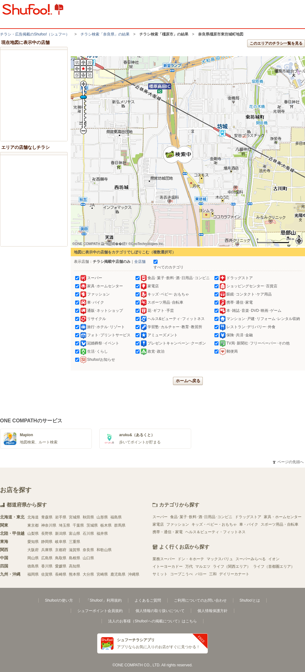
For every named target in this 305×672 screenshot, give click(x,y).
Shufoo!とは (250, 600)
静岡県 (47, 541)
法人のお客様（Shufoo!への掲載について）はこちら (152, 621)
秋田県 (88, 517)
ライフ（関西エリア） (232, 566)
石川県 (88, 533)
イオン (274, 559)
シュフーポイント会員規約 (100, 611)
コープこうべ (181, 574)
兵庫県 (47, 550)
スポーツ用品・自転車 (279, 524)
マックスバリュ (220, 559)
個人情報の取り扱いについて (160, 611)
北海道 (33, 517)
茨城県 (92, 525)
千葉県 (78, 525)
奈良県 (88, 550)
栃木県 (106, 525)
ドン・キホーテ (191, 559)
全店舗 (140, 261)
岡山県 (33, 558)
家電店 (158, 524)
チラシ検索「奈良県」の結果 (105, 34)
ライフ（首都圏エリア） (274, 566)
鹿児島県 (117, 574)
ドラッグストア (248, 517)
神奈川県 (48, 525)
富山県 (74, 533)
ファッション (177, 524)
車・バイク (248, 524)
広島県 (47, 558)
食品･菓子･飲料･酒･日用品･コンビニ (201, 517)
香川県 (47, 566)
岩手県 (60, 517)
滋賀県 (74, 550)
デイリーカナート (234, 574)
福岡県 (33, 574)
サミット (160, 574)
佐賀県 (47, 574)
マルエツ (202, 566)
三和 (213, 574)
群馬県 (119, 525)
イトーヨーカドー (167, 566)
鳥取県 (60, 558)
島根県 (74, 558)
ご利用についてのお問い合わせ (200, 600)
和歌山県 (104, 550)
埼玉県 (64, 525)
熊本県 (74, 574)
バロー (201, 574)
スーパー (160, 517)
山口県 (88, 558)
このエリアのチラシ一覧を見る (276, 43)
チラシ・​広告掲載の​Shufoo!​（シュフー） (34, 34)
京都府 (60, 550)
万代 (189, 566)
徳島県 (33, 566)
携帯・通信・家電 (167, 532)
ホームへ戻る (188, 380)
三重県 (74, 541)
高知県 (74, 566)
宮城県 (74, 517)
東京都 (33, 525)
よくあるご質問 (148, 600)
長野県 (47, 533)
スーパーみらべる (251, 559)
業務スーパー (163, 559)
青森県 (47, 517)
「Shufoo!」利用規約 (103, 600)
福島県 (116, 517)
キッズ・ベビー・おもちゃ (214, 524)
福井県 (102, 533)
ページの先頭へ (288, 462)
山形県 (102, 517)
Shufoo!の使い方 (59, 600)
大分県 (88, 574)
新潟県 (60, 533)
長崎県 (60, 574)
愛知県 (33, 541)
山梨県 (33, 533)
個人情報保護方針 (212, 611)
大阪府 (33, 550)
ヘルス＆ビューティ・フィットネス (215, 532)
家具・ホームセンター (283, 517)
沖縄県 (133, 574)
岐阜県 (60, 541)
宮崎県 (102, 574)
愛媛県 (60, 566)
